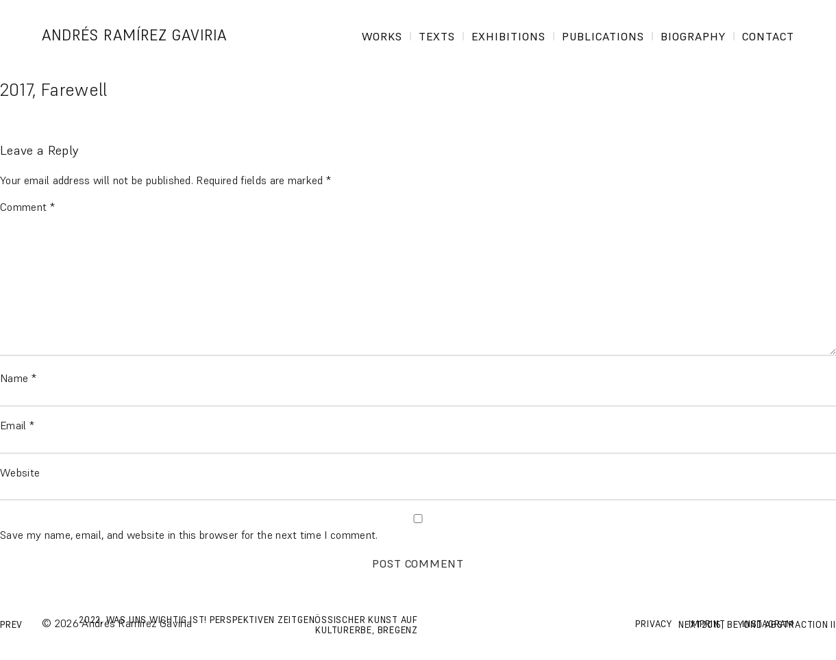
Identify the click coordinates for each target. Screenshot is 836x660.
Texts (437, 36)
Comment (27, 207)
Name (18, 378)
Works (382, 36)
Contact (768, 36)
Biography (693, 36)
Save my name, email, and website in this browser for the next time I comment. (189, 535)
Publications (603, 36)
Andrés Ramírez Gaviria (139, 35)
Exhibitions (508, 36)
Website (20, 472)
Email (17, 425)
